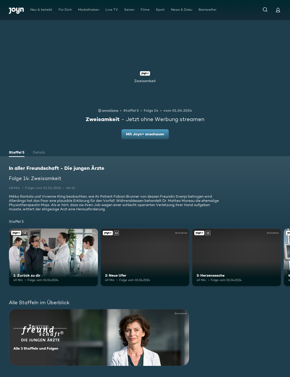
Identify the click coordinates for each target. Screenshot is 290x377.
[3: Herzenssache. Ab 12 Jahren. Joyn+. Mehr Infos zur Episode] (236, 257)
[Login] (278, 10)
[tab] (16, 153)
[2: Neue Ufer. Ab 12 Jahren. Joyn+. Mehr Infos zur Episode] (145, 257)
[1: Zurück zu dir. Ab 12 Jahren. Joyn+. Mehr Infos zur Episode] (53, 257)
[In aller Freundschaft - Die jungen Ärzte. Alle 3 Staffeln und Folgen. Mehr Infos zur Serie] (99, 337)
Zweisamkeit (145, 81)
